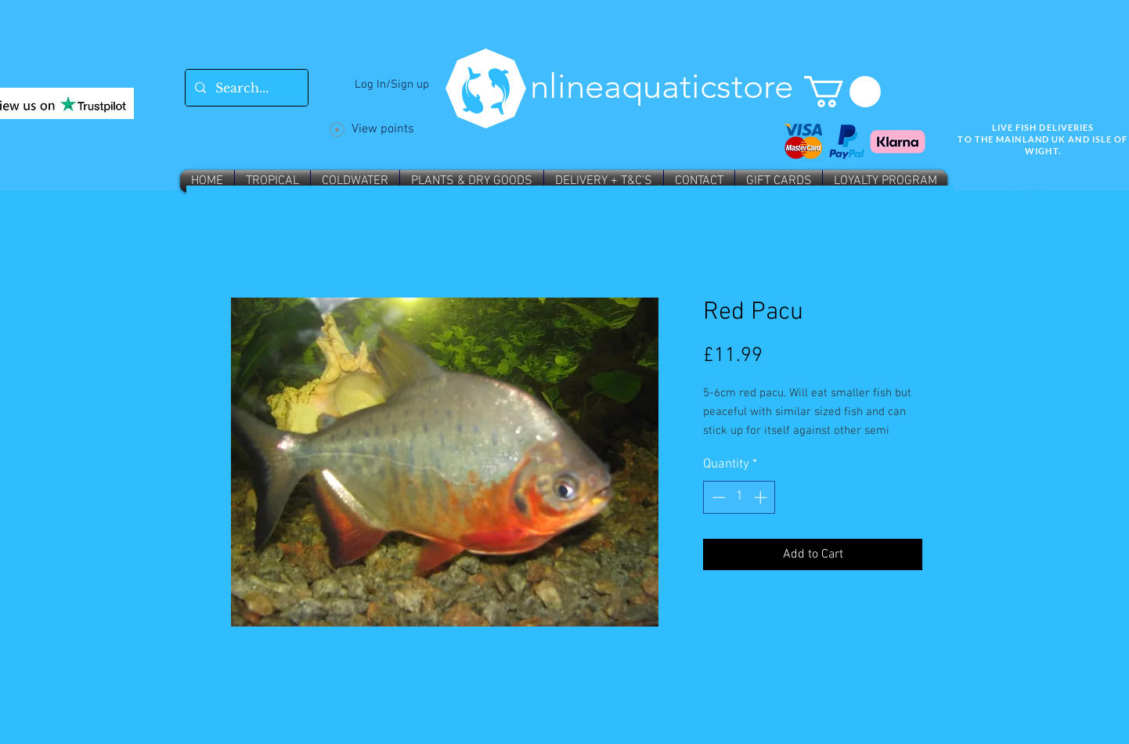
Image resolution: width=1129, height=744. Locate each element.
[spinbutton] (739, 497)
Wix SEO (1026, 187)
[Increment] (762, 497)
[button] (842, 91)
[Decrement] (717, 497)
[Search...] (245, 88)
